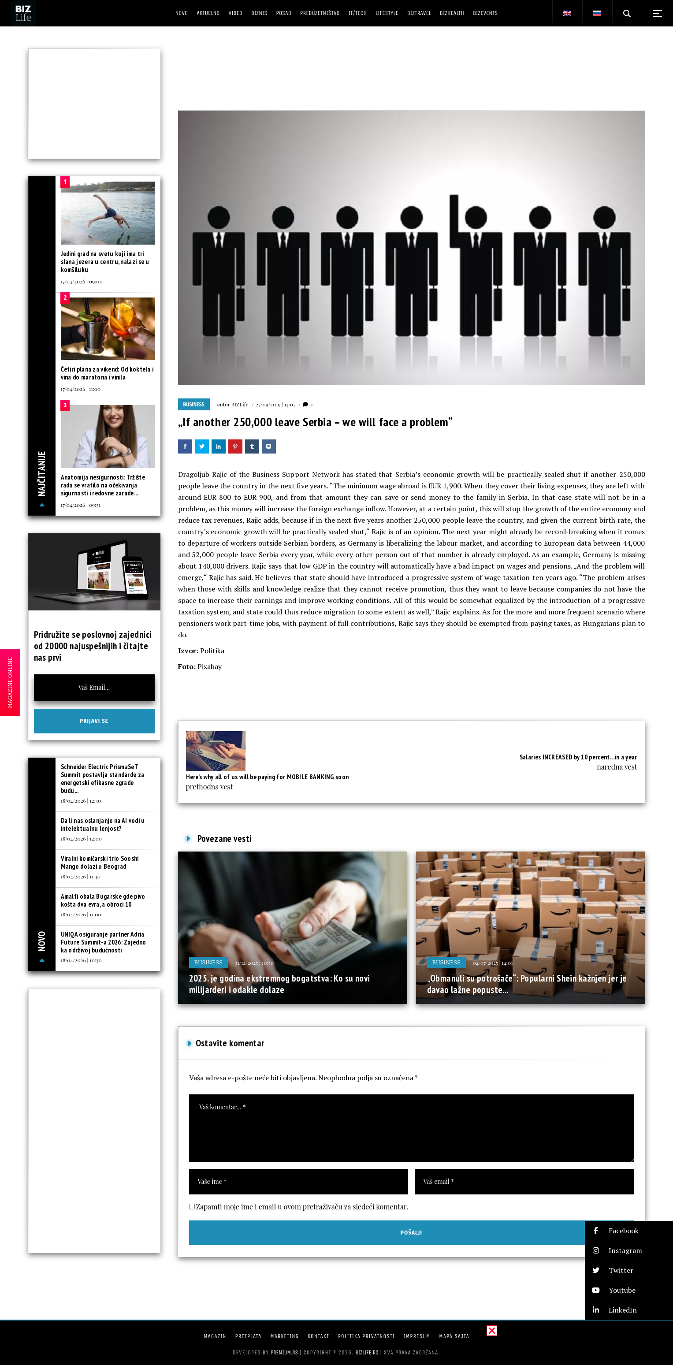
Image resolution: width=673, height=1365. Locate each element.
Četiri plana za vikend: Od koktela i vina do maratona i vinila (107, 373)
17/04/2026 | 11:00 (81, 388)
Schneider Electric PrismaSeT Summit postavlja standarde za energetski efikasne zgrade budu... (103, 778)
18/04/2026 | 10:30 (81, 959)
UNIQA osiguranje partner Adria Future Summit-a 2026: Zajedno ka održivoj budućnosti (103, 942)
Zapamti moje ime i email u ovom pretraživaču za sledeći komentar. (302, 1206)
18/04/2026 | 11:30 (80, 876)
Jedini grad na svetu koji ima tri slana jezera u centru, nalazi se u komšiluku (105, 261)
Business (194, 405)
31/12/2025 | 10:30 (254, 962)
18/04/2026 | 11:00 (81, 914)
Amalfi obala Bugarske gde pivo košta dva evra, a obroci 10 (103, 900)
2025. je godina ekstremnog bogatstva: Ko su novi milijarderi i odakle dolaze (279, 984)
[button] (629, 1231)
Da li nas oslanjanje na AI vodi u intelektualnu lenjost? (103, 824)
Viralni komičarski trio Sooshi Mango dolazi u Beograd (100, 862)
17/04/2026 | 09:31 (81, 504)
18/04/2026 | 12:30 (81, 800)
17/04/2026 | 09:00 (82, 281)
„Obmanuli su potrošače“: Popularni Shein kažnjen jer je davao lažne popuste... (527, 984)
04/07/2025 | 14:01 (493, 962)
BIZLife (240, 404)
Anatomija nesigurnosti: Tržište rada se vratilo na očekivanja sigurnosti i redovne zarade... (103, 485)
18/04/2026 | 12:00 (81, 838)
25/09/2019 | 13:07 (275, 404)
